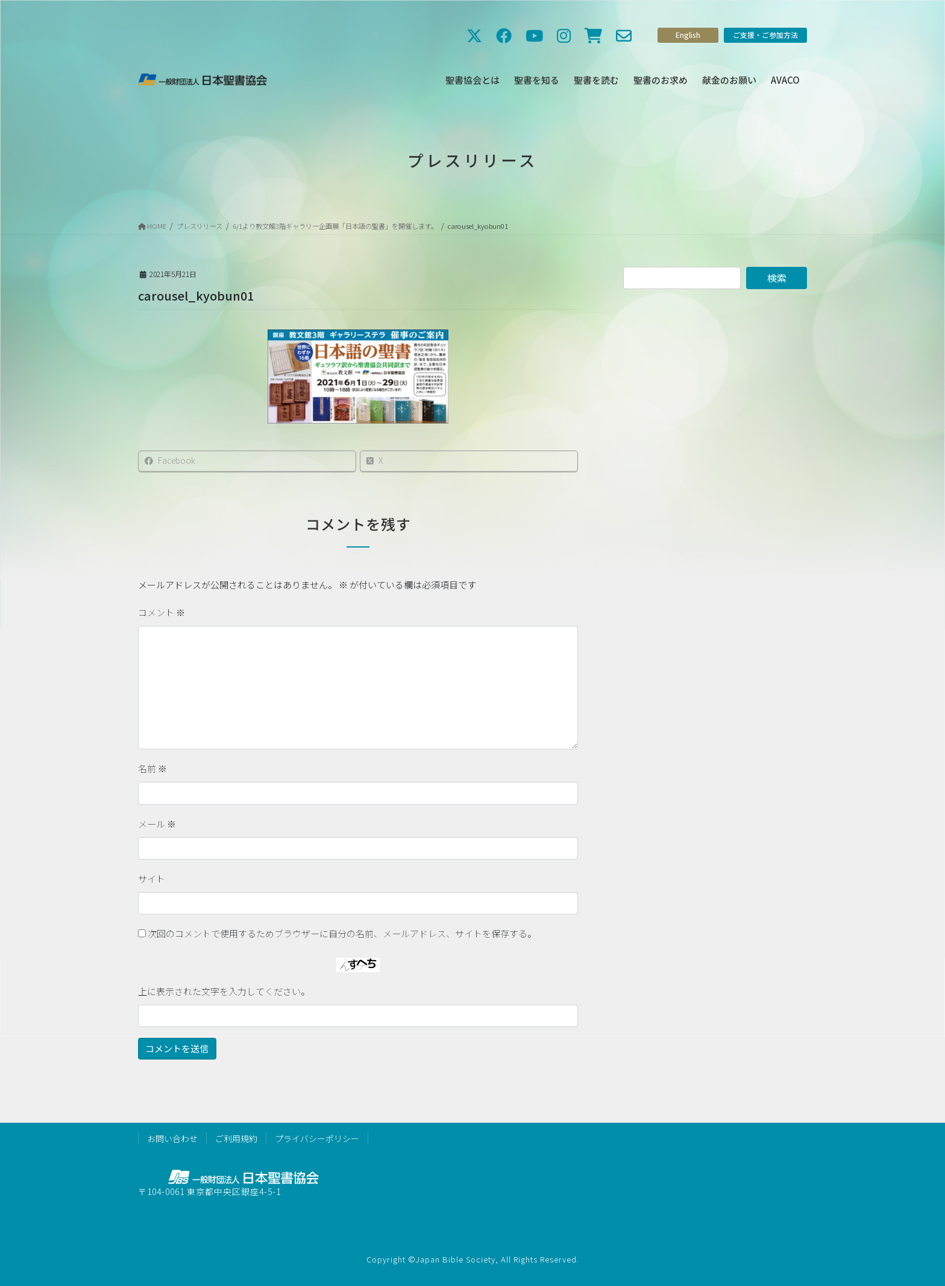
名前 (152, 768)
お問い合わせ (172, 1138)
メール (157, 823)
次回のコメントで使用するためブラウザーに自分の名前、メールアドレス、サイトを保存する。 (342, 933)
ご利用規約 (236, 1138)
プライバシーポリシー (317, 1138)
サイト (151, 878)
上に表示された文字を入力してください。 (224, 991)
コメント (161, 612)
